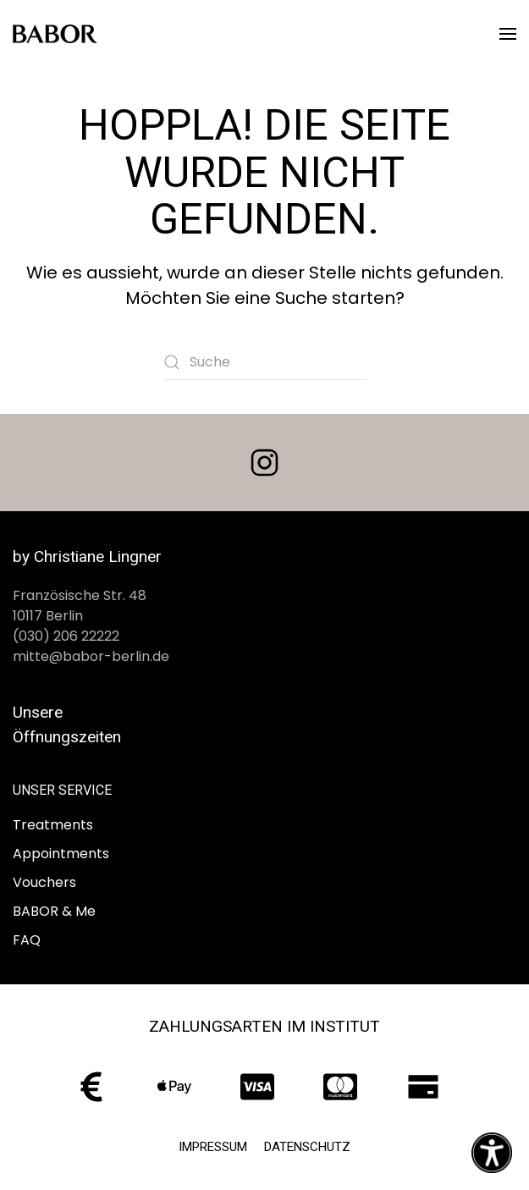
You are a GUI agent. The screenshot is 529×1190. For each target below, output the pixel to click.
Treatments (53, 825)
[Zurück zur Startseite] (55, 34)
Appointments (61, 853)
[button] (507, 34)
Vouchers (44, 882)
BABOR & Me (54, 911)
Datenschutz (307, 1146)
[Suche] (264, 362)
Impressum (213, 1146)
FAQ (27, 940)
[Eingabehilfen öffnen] (491, 1152)
